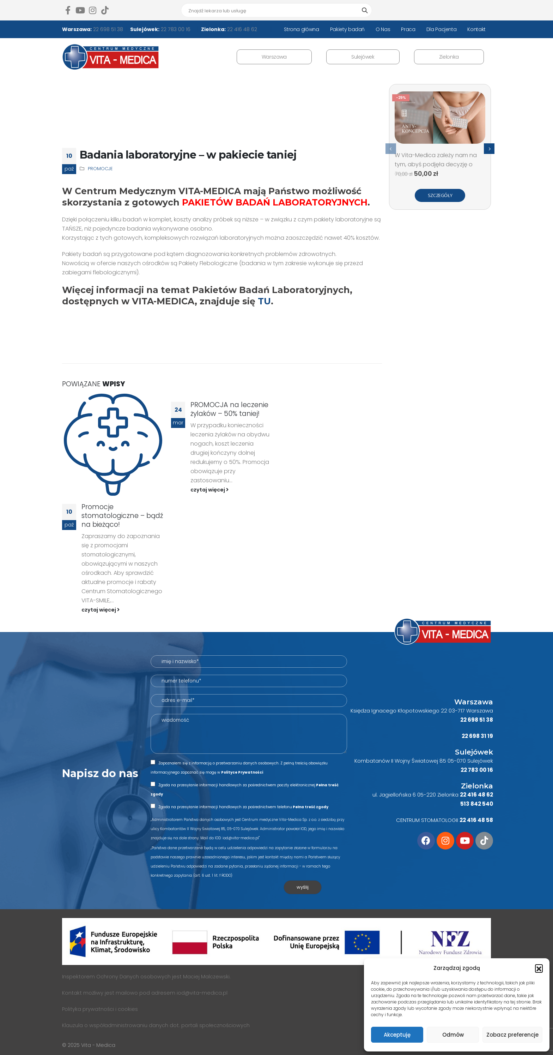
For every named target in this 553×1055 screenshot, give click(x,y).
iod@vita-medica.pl (202, 992)
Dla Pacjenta (441, 29)
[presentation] (390, 148)
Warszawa (274, 56)
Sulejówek (363, 56)
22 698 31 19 (477, 736)
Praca (408, 29)
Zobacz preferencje (512, 1034)
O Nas (383, 29)
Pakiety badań (347, 29)
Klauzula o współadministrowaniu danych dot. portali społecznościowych (156, 1025)
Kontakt (476, 29)
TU (264, 301)
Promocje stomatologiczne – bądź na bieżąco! (122, 515)
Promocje (100, 169)
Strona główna (301, 29)
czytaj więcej (100, 609)
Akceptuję (397, 1034)
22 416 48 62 (241, 29)
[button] (538, 968)
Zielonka (449, 56)
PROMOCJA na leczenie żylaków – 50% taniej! (229, 409)
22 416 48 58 (476, 820)
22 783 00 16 (174, 29)
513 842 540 (476, 803)
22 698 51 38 (107, 29)
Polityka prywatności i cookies (100, 1009)
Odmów (453, 1034)
